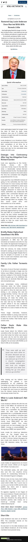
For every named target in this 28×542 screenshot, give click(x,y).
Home (9, 15)
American (24, 91)
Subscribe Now (22, 2)
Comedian (23, 94)
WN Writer (14, 49)
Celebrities (17, 15)
